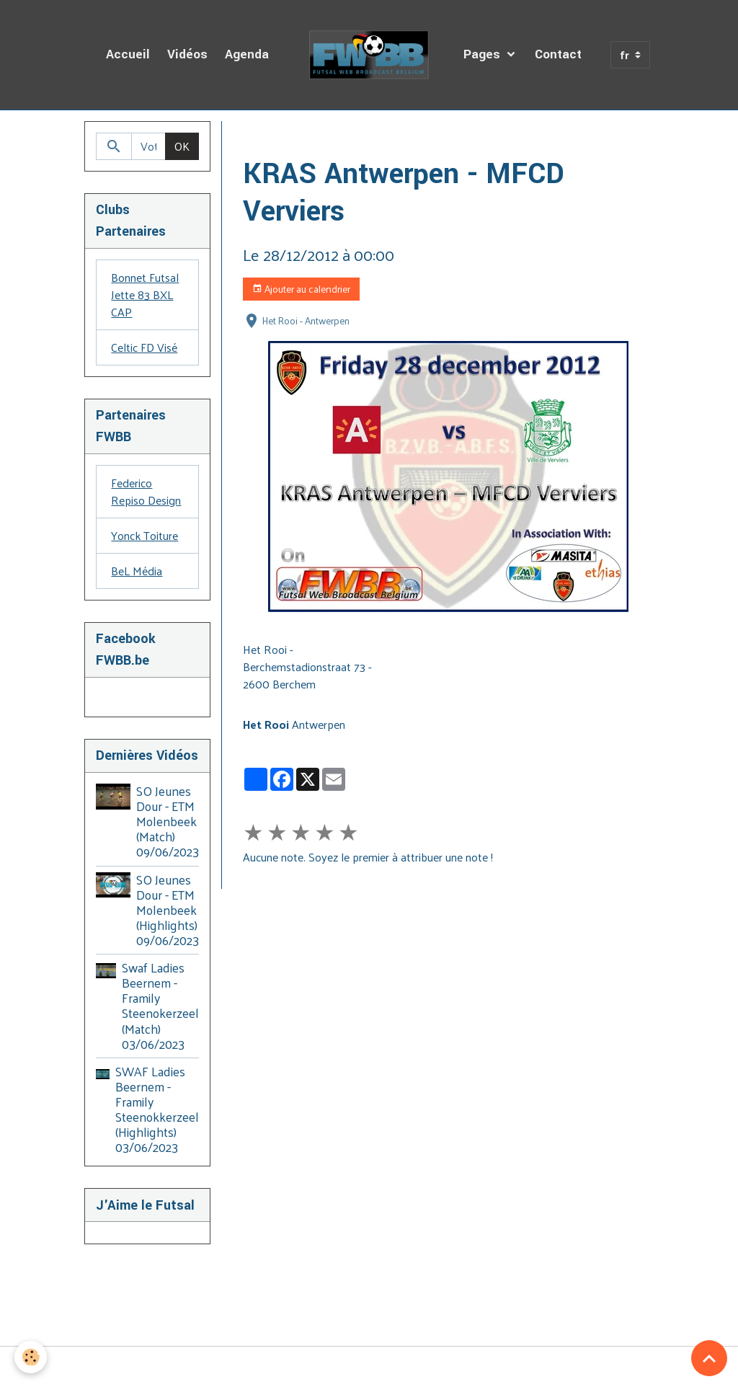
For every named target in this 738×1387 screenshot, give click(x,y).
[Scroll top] (709, 1358)
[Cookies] (30, 1357)
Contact (558, 54)
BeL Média (136, 570)
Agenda (247, 54)
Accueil (128, 54)
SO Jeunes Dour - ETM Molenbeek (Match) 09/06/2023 (167, 821)
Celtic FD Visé (144, 347)
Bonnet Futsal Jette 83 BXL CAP (145, 294)
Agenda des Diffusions (347, 138)
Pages (483, 54)
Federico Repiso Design (146, 491)
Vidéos (187, 54)
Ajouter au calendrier (301, 289)
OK (182, 146)
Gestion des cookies (369, 1366)
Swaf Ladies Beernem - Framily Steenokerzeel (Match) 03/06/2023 (160, 1005)
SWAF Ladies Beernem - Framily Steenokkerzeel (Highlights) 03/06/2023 (157, 1109)
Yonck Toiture (144, 535)
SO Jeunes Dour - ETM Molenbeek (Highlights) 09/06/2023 (167, 910)
